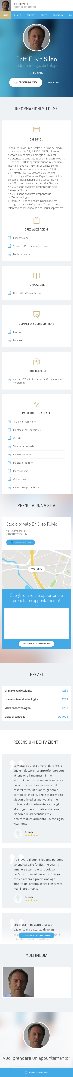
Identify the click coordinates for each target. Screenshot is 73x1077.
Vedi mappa (36, 569)
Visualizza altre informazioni (36, 935)
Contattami (53, 82)
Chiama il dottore (20, 542)
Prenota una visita (36, 1072)
